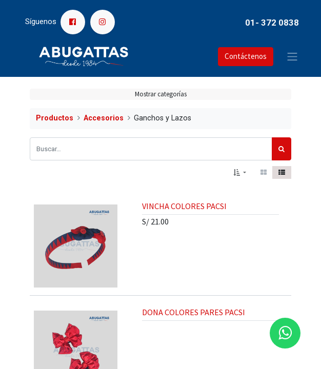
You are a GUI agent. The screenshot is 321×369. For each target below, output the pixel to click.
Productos (54, 118)
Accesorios (104, 118)
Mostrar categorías (161, 94)
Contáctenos (246, 56)
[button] (239, 173)
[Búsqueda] (281, 149)
